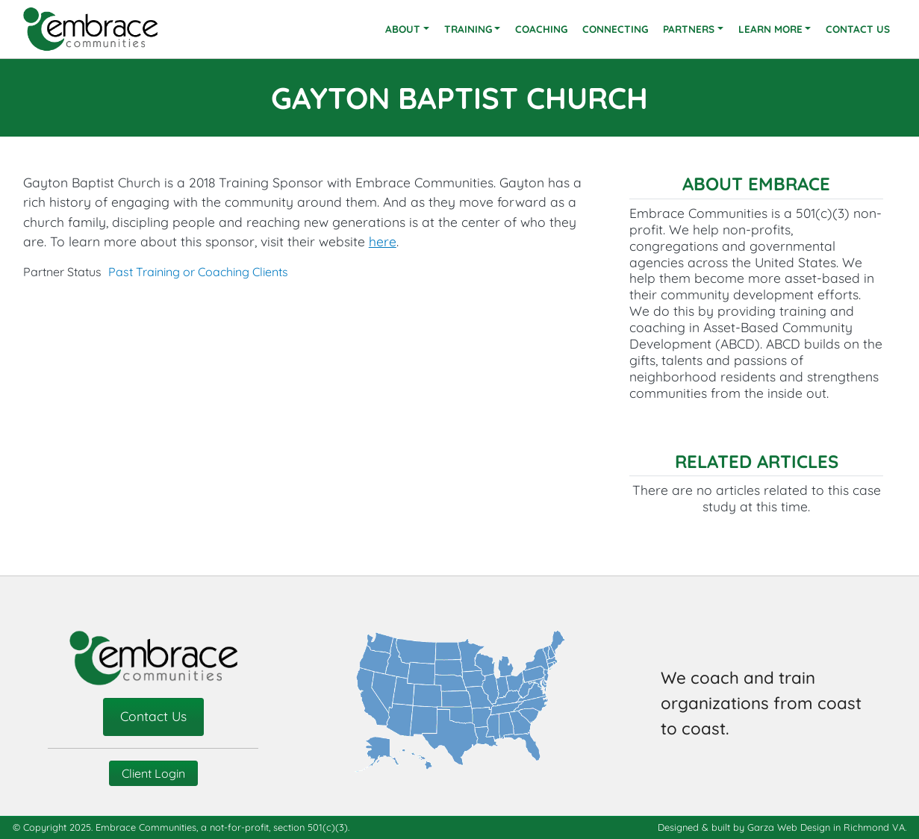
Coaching (541, 28)
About (402, 28)
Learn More (770, 28)
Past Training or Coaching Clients (198, 271)
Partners (688, 28)
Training (468, 28)
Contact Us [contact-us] (153, 716)
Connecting (615, 28)
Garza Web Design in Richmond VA (826, 827)
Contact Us (858, 28)
